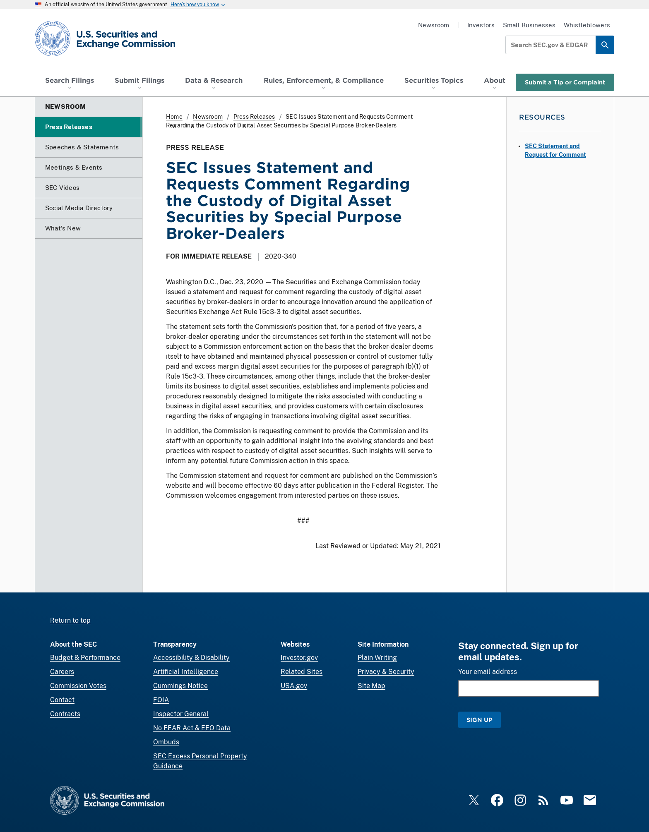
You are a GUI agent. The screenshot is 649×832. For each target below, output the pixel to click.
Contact (62, 700)
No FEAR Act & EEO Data (192, 728)
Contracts (65, 714)
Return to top (70, 620)
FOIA (161, 700)
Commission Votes (78, 686)
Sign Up (479, 719)
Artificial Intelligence (185, 672)
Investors (481, 25)
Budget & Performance (85, 658)
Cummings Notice (180, 686)
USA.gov (294, 686)
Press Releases (254, 116)
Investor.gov (299, 658)
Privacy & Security (386, 672)
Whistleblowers (587, 25)
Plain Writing (377, 658)
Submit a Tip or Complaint (565, 82)
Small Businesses (529, 25)
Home (174, 116)
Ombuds (166, 742)
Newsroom (433, 25)
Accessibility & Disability (191, 658)
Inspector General (181, 714)
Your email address (487, 672)
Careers (62, 672)
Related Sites (301, 672)
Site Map (371, 686)
